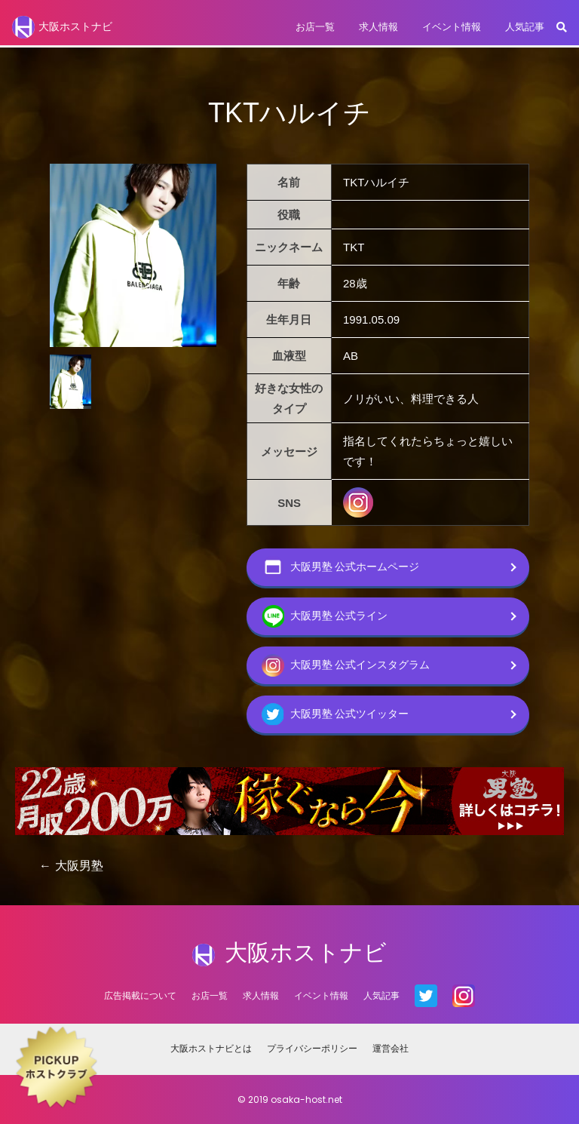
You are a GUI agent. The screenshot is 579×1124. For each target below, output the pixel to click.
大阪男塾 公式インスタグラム (346, 665)
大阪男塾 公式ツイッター (335, 714)
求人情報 (378, 26)
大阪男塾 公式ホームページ (341, 567)
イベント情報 (451, 26)
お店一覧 (315, 26)
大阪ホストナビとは (211, 1048)
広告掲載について (140, 995)
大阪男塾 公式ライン (325, 616)
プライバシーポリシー (312, 1048)
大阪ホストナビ (62, 27)
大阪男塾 (79, 865)
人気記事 (524, 26)
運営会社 (390, 1048)
